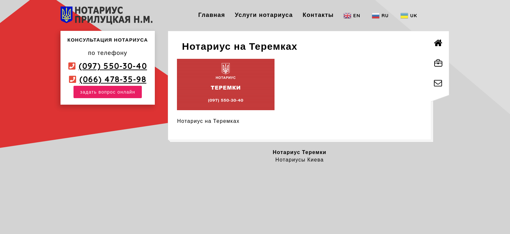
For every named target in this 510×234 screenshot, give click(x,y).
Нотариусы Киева (299, 159)
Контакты (318, 15)
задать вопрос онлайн (107, 92)
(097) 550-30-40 (113, 66)
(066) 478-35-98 (112, 79)
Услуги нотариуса (264, 15)
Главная (211, 15)
